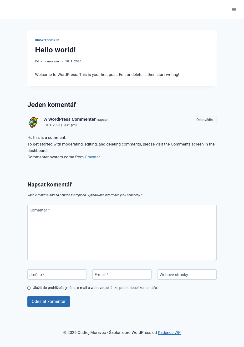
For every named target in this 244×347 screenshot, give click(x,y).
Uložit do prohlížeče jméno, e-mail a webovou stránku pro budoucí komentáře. (95, 288)
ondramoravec (50, 61)
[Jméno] (56, 274)
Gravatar (92, 157)
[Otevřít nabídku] (233, 9)
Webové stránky (174, 274)
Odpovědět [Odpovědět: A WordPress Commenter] (204, 120)
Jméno (37, 274)
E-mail (101, 274)
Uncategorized (47, 40)
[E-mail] (122, 274)
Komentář (40, 210)
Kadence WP (169, 332)
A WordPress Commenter (70, 119)
